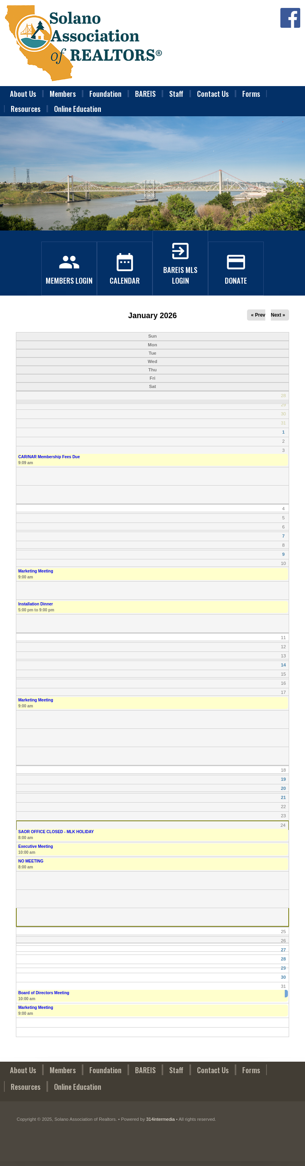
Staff (176, 93)
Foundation (105, 93)
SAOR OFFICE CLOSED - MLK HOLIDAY (56, 832)
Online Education (77, 108)
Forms (251, 93)
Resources (26, 108)
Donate (236, 275)
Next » (278, 315)
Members (63, 93)
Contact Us (213, 93)
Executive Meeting (35, 846)
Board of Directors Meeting (43, 993)
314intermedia (160, 1119)
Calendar (125, 275)
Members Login (69, 275)
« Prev (258, 315)
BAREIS (145, 93)
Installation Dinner (35, 604)
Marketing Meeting (35, 571)
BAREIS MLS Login (180, 269)
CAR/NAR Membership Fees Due (49, 457)
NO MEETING (30, 861)
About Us (23, 93)
